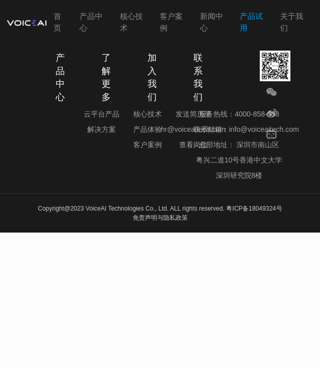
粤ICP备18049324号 (254, 208)
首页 (57, 22)
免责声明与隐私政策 (160, 217)
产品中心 (91, 22)
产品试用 (251, 22)
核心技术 (131, 22)
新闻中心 (211, 22)
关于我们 (291, 22)
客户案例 (171, 22)
